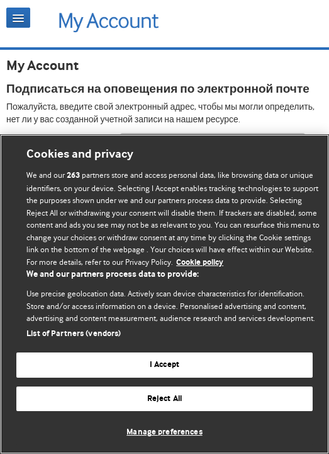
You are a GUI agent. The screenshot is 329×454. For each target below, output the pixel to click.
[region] (164, 294)
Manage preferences (164, 432)
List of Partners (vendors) (73, 334)
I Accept (164, 365)
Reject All (164, 399)
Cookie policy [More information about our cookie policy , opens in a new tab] (199, 262)
